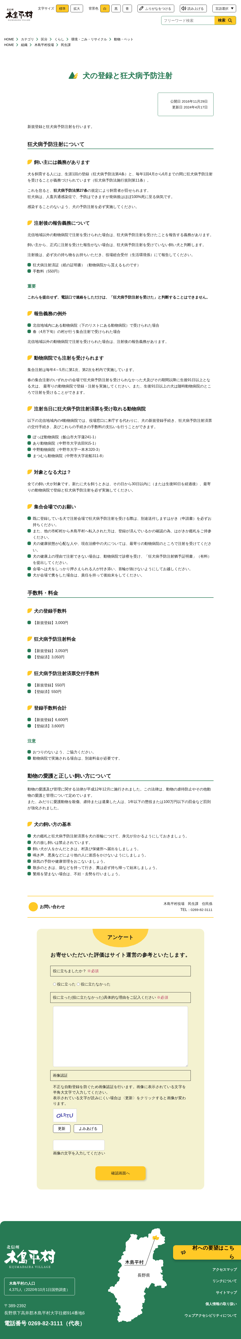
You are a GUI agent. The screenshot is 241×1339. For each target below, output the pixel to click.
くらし (21, 35)
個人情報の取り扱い (221, 1293)
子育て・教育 (91, 35)
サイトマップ (226, 1281)
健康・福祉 (56, 35)
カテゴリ (27, 50)
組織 (24, 56)
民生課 (66, 56)
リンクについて (224, 1270)
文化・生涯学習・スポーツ (172, 35)
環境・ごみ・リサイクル (89, 50)
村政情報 (219, 35)
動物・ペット (124, 50)
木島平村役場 (44, 56)
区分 (44, 50)
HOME (9, 50)
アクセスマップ (224, 1258)
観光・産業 (125, 35)
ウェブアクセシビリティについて (210, 1304)
